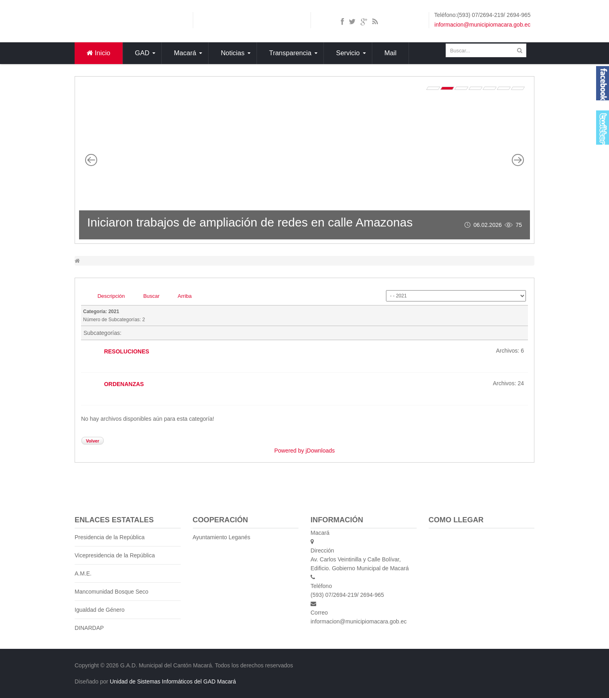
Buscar (151, 296)
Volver (92, 440)
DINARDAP (89, 628)
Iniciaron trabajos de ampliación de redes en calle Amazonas (250, 222)
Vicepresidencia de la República (115, 555)
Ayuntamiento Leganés (221, 537)
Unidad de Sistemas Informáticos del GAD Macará (173, 681)
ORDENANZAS (124, 383)
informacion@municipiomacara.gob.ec (482, 24)
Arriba (185, 296)
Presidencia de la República (110, 537)
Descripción (111, 296)
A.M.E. (83, 573)
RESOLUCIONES (126, 351)
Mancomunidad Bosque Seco (111, 591)
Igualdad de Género (100, 610)
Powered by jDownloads (304, 450)
